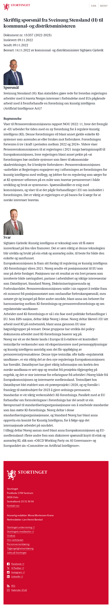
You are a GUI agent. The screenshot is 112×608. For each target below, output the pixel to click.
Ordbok (11, 535)
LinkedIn (15, 576)
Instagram (16, 572)
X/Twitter (16, 568)
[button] (93, 5)
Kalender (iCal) (19, 590)
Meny (104, 5)
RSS (13, 586)
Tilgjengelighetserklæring (20, 548)
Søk (93, 5)
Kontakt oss (13, 505)
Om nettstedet (15, 540)
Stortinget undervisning (19, 527)
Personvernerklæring (18, 544)
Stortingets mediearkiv (19, 531)
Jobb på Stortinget (16, 552)
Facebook (16, 564)
